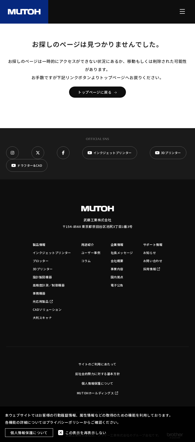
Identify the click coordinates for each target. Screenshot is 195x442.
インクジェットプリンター (52, 252)
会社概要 (117, 261)
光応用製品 (43, 301)
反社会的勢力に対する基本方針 (97, 373)
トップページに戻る (97, 92)
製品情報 (39, 244)
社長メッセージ (122, 252)
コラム (86, 261)
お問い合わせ (152, 261)
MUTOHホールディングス (97, 393)
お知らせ (149, 252)
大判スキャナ (42, 317)
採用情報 (151, 269)
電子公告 (117, 285)
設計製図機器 (42, 277)
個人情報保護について (97, 383)
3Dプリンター (43, 269)
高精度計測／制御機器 (49, 285)
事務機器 (39, 293)
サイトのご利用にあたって (97, 364)
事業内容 (117, 269)
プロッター (41, 261)
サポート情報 (152, 244)
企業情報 (117, 244)
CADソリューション (47, 309)
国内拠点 (117, 277)
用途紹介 (87, 244)
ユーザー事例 (91, 252)
